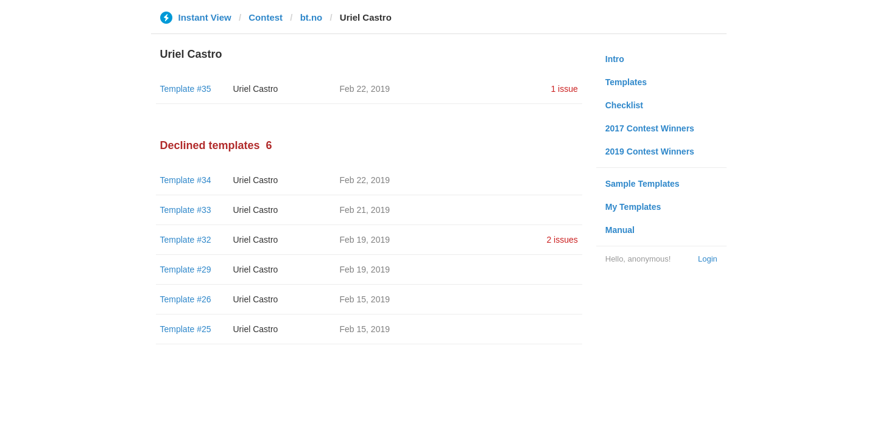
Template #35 (185, 89)
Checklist (624, 105)
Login (707, 258)
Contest (265, 17)
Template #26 (185, 299)
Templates (626, 82)
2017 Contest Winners (649, 128)
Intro (614, 59)
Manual (620, 230)
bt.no (311, 17)
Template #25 (185, 329)
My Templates (633, 207)
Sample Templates (642, 184)
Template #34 (185, 180)
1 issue (564, 89)
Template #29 (185, 269)
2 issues (561, 240)
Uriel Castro (255, 89)
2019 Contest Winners (649, 151)
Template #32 (185, 240)
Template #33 (185, 210)
